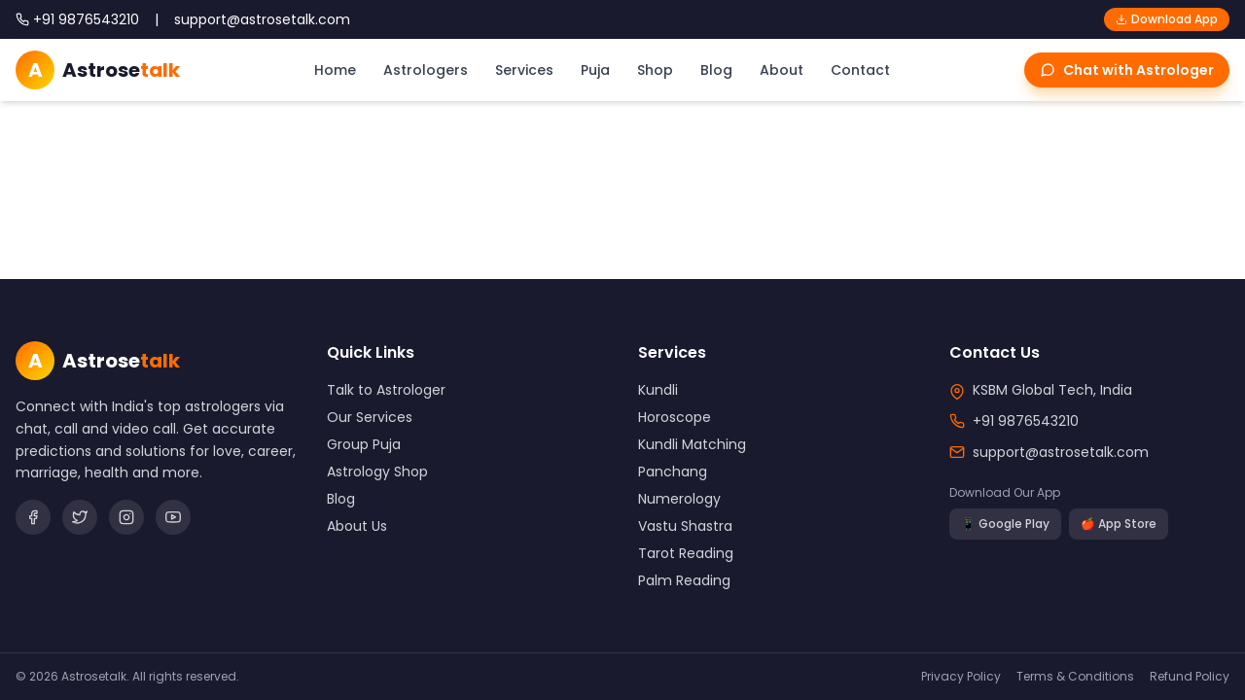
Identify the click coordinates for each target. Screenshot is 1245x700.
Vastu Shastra (685, 526)
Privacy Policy (961, 676)
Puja (595, 70)
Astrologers (425, 70)
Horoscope (674, 417)
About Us (357, 526)
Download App (1167, 19)
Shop (655, 70)
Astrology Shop (377, 471)
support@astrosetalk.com (1061, 452)
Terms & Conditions (1075, 676)
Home (335, 70)
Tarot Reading (685, 553)
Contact (860, 70)
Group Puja (364, 444)
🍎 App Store (1118, 523)
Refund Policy (1189, 676)
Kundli (658, 390)
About (781, 70)
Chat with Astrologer (1127, 70)
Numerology (679, 498)
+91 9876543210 (1026, 421)
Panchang (672, 471)
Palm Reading (684, 580)
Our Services (369, 417)
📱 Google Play (1005, 523)
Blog (716, 70)
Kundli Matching (692, 444)
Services (524, 70)
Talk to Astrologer (386, 390)
